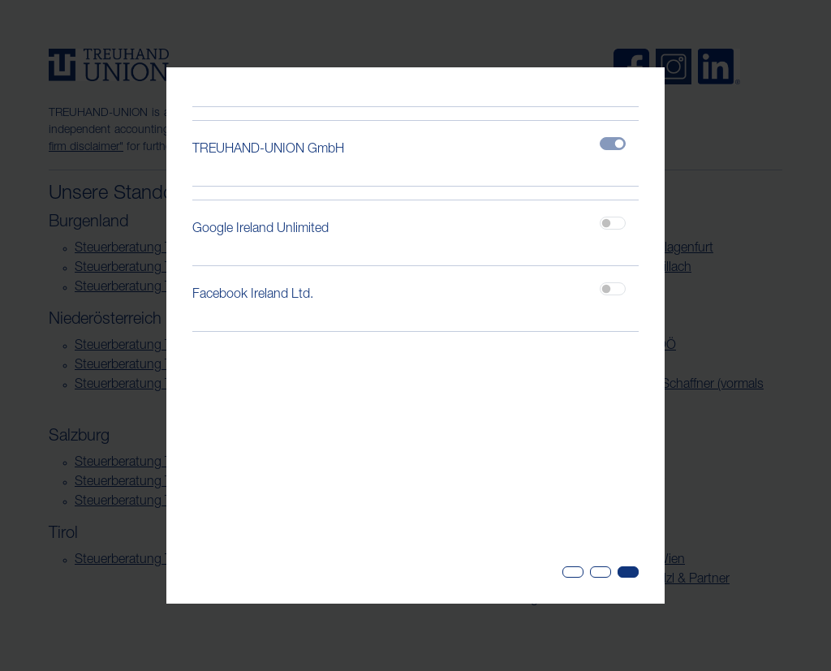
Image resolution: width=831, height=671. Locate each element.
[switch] (613, 223)
